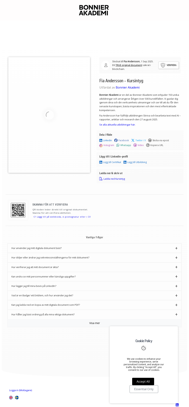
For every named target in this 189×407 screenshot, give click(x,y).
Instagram (106, 145)
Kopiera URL (154, 145)
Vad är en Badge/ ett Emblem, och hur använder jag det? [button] (42, 295)
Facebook (121, 140)
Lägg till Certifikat (110, 162)
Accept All (143, 381)
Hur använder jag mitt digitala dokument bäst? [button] (36, 248)
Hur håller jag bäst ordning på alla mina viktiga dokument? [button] (43, 314)
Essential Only (144, 389)
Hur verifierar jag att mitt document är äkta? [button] (35, 267)
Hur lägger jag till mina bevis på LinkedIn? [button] (33, 286)
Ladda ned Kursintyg (112, 179)
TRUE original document (129, 65)
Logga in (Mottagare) (20, 390)
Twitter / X (138, 140)
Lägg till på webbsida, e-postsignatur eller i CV (62, 216)
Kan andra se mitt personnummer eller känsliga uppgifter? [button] (43, 276)
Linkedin (105, 140)
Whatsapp (123, 145)
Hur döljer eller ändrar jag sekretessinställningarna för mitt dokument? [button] (50, 257)
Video (138, 145)
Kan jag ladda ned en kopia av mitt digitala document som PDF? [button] (45, 304)
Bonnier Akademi (128, 87)
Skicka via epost (158, 140)
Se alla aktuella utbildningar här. (117, 124)
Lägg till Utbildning (135, 162)
